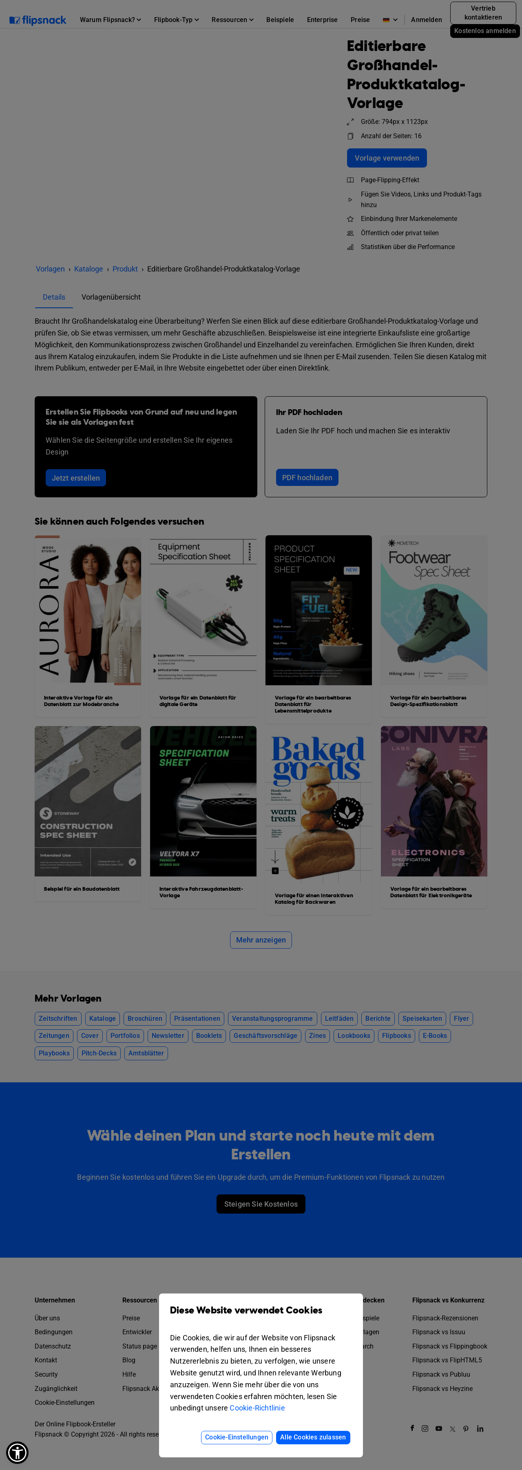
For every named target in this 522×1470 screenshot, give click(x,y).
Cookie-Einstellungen (236, 1437)
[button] (17, 1453)
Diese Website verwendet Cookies (261, 1316)
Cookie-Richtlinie (257, 1408)
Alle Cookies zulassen (313, 1437)
